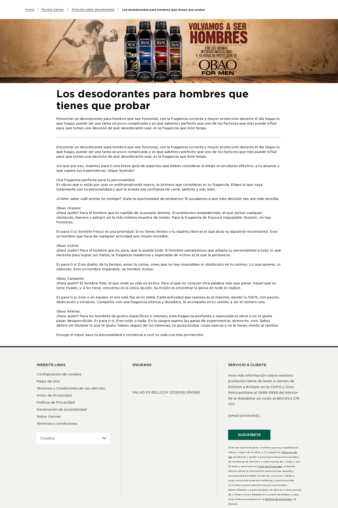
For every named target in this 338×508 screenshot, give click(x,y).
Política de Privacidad (56, 402)
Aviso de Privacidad (54, 395)
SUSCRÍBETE (249, 435)
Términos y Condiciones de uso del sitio (71, 388)
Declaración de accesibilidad (62, 409)
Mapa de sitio (48, 381)
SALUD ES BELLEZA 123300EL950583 (166, 392)
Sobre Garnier (49, 416)
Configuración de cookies (59, 374)
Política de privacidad (278, 498)
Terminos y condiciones (57, 423)
